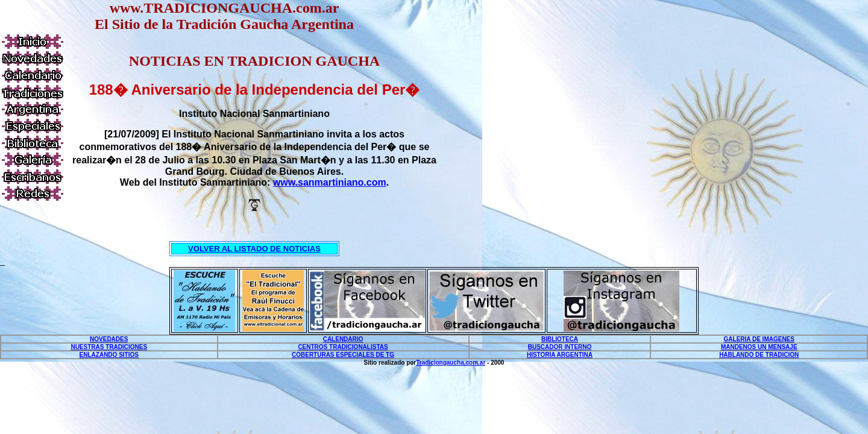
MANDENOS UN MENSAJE (759, 347)
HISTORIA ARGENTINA (560, 354)
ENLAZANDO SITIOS (109, 354)
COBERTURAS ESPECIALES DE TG (343, 354)
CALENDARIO (343, 339)
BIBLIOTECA (559, 339)
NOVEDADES (109, 339)
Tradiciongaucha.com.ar (450, 362)
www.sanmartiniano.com (329, 182)
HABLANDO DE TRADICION (759, 354)
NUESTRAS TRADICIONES (109, 347)
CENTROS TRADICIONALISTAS (343, 347)
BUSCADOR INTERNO (560, 347)
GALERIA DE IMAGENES (759, 339)
